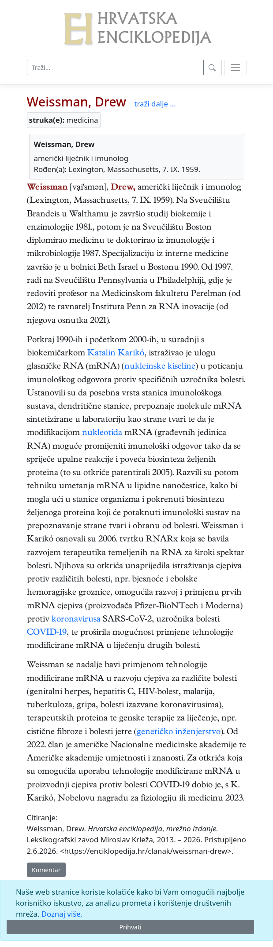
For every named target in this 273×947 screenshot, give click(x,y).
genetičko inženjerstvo (179, 732)
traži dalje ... (155, 104)
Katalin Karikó (115, 353)
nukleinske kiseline (159, 367)
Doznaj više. (61, 914)
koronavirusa (76, 620)
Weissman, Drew (77, 101)
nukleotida (102, 433)
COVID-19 (47, 633)
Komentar (46, 870)
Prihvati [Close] (130, 927)
